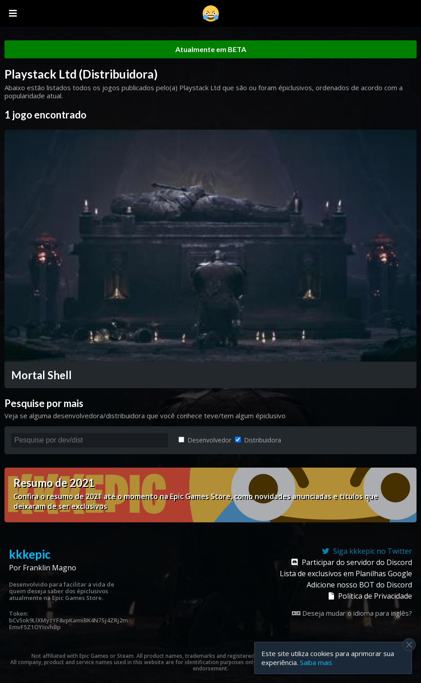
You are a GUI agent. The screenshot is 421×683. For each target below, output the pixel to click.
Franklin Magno (49, 568)
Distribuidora (258, 440)
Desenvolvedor (204, 440)
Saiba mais (316, 662)
